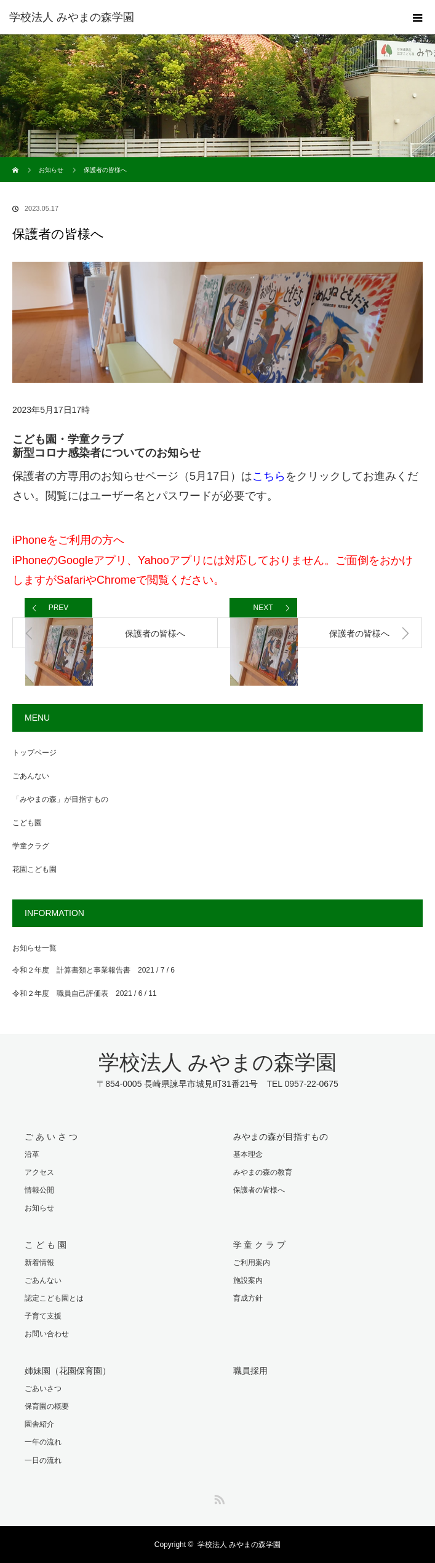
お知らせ (51, 169)
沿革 (32, 1154)
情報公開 (39, 1190)
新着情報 (39, 1262)
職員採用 (250, 1371)
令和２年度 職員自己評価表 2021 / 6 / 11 (84, 993)
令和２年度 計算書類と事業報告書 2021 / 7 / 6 (93, 970)
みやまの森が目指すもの (280, 1137)
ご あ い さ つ (51, 1137)
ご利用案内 (251, 1262)
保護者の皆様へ (259, 1190)
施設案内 (248, 1280)
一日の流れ (43, 1460)
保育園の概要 (47, 1406)
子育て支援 (43, 1316)
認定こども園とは (54, 1298)
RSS (218, 1497)
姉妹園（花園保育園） (68, 1371)
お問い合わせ (47, 1334)
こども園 (27, 822)
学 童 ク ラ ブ (259, 1245)
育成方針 (248, 1298)
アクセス (39, 1172)
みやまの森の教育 (262, 1172)
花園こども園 (34, 869)
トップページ (34, 752)
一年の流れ (43, 1442)
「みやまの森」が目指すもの (60, 799)
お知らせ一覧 (34, 948)
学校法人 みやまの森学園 (71, 17)
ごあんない (30, 776)
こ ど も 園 (45, 1245)
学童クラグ (30, 846)
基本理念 (248, 1154)
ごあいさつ (43, 1388)
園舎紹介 (39, 1424)
